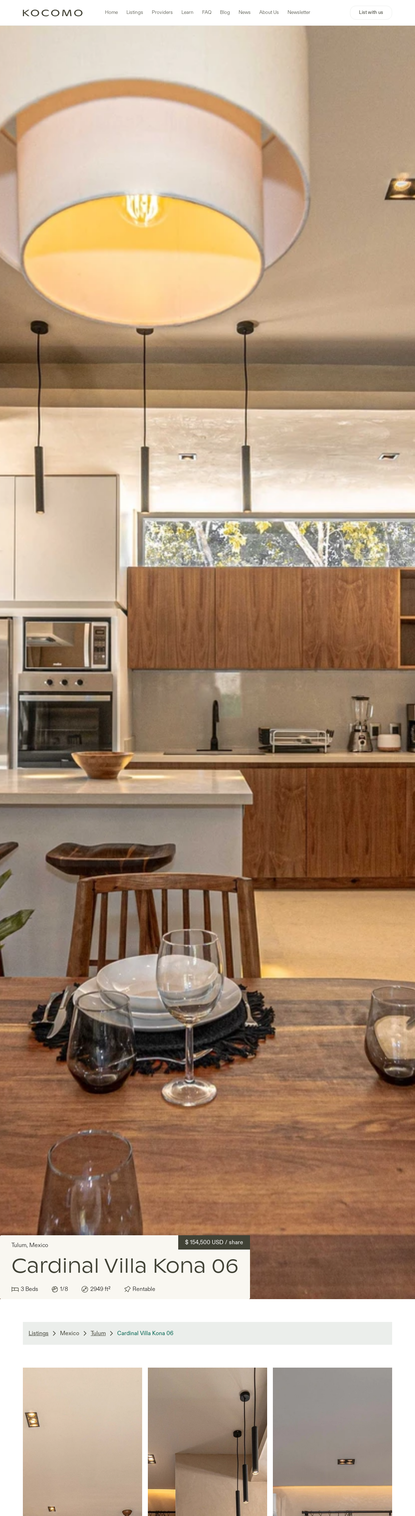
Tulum (98, 1333)
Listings (134, 12)
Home (111, 12)
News (245, 12)
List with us (371, 12)
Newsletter (299, 12)
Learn (187, 12)
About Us (269, 12)
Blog (225, 12)
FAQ (206, 12)
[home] (52, 13)
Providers (162, 12)
